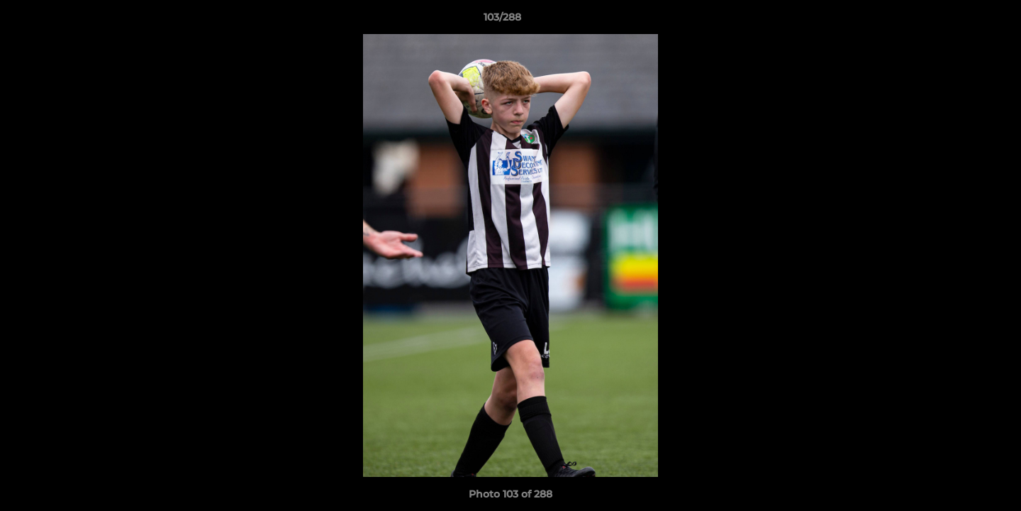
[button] (961, 20)
